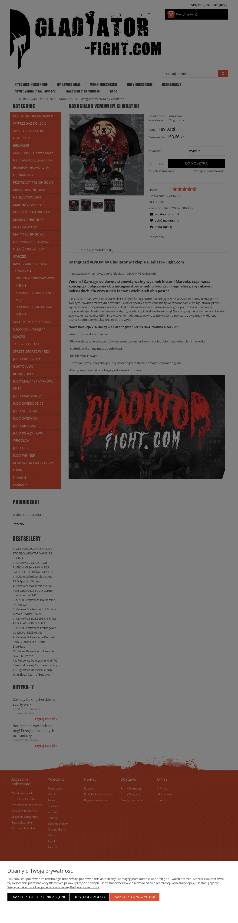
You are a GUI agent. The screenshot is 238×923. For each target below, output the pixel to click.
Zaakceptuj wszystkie (134, 897)
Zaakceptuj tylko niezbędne (38, 897)
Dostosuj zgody (89, 897)
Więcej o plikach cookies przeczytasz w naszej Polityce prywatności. (53, 887)
